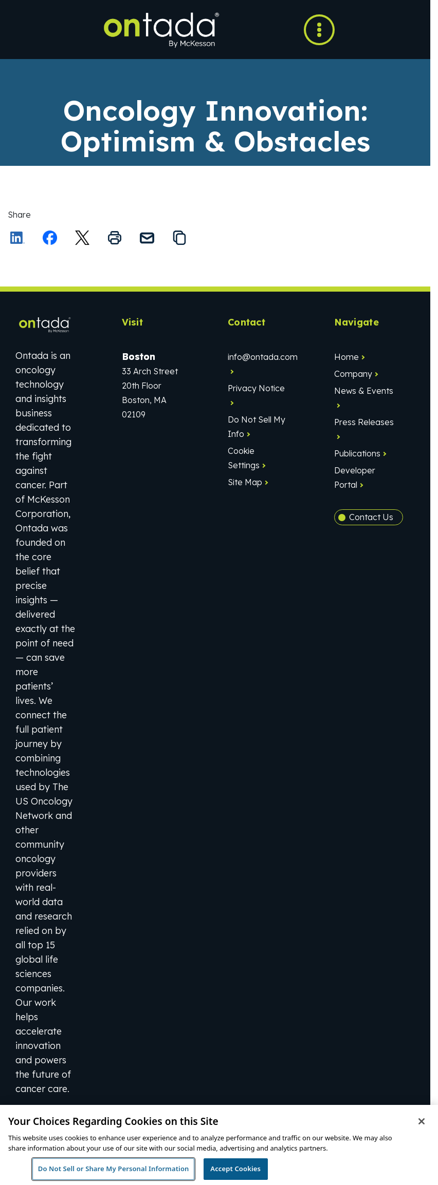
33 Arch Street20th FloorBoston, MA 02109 (150, 385)
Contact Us (371, 517)
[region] (219, 1145)
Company (353, 374)
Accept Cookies (235, 1168)
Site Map (245, 482)
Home (346, 357)
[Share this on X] (82, 237)
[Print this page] (114, 237)
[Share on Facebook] (50, 237)
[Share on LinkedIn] (17, 237)
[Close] (421, 1121)
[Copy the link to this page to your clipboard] (179, 237)
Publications (357, 453)
